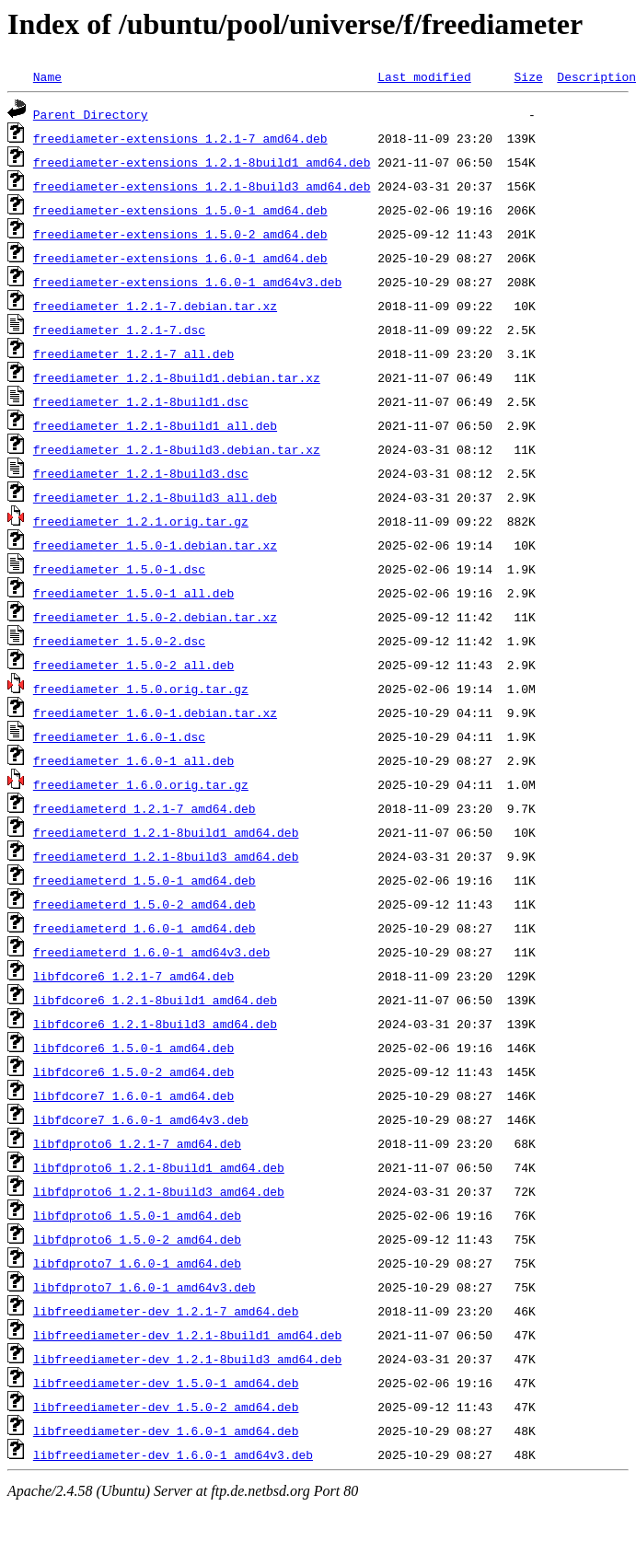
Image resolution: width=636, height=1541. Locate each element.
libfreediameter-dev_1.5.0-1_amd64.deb (166, 1382)
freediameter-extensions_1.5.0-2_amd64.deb (180, 234)
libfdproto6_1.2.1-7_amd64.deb (137, 1143)
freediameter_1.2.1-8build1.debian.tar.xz (176, 377)
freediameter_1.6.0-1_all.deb (133, 760)
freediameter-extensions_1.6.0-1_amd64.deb (180, 257)
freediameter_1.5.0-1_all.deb (133, 593)
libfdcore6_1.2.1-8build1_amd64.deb (155, 999)
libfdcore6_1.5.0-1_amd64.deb (133, 1047)
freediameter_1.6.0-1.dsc (119, 736)
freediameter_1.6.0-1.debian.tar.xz (155, 712)
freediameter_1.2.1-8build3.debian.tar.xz (176, 449)
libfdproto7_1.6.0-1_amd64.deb (137, 1263)
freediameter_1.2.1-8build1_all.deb (155, 425)
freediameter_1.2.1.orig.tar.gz (141, 521)
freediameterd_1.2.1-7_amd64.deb (144, 808)
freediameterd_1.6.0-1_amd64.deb (144, 928)
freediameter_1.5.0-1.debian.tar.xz (155, 545)
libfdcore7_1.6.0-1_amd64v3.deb (141, 1119)
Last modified (423, 76)
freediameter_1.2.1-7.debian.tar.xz (155, 305)
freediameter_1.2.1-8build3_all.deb (155, 497)
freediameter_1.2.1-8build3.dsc (141, 473)
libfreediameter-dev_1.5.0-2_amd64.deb (166, 1406)
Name (47, 76)
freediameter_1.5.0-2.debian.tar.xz (155, 616)
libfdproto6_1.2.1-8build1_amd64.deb (158, 1167)
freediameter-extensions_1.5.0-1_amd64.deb (180, 210)
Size (528, 76)
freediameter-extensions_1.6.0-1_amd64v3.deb (187, 281)
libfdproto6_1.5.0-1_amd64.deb (137, 1215)
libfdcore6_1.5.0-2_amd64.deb (133, 1071)
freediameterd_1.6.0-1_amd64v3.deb (151, 952)
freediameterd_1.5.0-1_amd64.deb (144, 880)
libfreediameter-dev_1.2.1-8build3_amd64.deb (187, 1358)
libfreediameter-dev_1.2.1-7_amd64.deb (166, 1311)
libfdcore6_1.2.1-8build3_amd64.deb (155, 1023)
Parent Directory (90, 114)
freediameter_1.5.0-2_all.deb (133, 664)
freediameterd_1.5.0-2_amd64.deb (144, 904)
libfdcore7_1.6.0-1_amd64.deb (133, 1095)
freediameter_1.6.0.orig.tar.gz (141, 784)
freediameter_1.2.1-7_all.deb (133, 353)
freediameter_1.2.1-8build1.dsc (141, 401)
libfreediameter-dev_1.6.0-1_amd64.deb (166, 1430)
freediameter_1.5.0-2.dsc (119, 640)
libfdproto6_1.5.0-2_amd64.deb (137, 1239)
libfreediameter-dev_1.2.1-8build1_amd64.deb (187, 1335)
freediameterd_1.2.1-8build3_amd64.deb (166, 856)
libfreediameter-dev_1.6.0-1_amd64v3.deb (173, 1454)
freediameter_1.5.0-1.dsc (119, 569)
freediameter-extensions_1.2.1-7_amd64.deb (180, 138)
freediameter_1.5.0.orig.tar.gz (141, 688)
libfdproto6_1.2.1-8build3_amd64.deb (158, 1191)
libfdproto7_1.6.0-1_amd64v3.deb (144, 1287)
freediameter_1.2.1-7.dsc (119, 329)
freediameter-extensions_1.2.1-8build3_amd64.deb (202, 186)
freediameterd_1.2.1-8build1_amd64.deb (166, 832)
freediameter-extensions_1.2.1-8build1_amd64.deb (202, 162)
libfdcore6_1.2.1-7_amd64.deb (133, 975)
